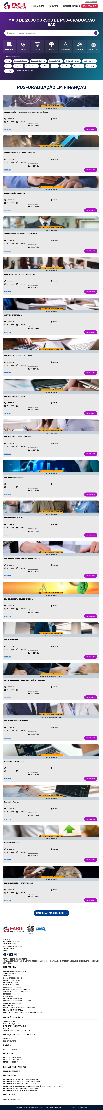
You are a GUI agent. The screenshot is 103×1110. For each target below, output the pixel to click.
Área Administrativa (91, 2)
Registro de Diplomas (12, 1057)
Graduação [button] (54, 6)
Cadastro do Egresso (12, 1003)
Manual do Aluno (10, 1049)
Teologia (9, 71)
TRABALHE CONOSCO (11, 944)
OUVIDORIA (7, 951)
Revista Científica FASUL (13, 1010)
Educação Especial (38, 61)
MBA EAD (6, 1028)
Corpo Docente (9, 973)
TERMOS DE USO (9, 948)
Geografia (18, 66)
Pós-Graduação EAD (11, 1024)
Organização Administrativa (14, 971)
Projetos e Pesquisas (12, 987)
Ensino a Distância (72, 61)
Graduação (7, 1039)
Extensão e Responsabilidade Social (18, 989)
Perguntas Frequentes (12, 999)
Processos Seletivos (11, 980)
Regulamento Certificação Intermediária (20, 1091)
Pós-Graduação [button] (37, 6)
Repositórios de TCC (11, 1062)
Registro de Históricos (12, 1060)
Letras (54, 66)
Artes (8, 61)
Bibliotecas (8, 1005)
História (45, 66)
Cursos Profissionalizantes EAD (16, 1031)
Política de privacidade (80, 1107)
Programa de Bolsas (11, 1071)
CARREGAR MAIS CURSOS (51, 913)
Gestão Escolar (32, 66)
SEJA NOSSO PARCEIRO (11, 942)
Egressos (7, 994)
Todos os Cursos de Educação (24, 70)
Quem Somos (8, 976)
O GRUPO (6, 939)
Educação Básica (20, 61)
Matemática (78, 66)
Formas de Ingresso (11, 985)
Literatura (65, 66)
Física (8, 66)
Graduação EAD (9, 1021)
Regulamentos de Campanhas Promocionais (21, 1088)
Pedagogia (91, 66)
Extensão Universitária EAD (14, 1026)
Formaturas (8, 996)
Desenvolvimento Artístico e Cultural (19, 1008)
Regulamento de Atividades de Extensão (19, 1084)
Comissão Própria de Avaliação (15, 992)
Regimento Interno (10, 982)
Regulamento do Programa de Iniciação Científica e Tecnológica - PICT (32, 1086)
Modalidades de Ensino (12, 978)
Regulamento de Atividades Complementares (21, 1082)
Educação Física (55, 61)
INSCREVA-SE (91, 129)
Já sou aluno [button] (89, 6)
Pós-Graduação (9, 1041)
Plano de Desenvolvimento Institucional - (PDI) (22, 1012)
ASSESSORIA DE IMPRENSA (12, 946)
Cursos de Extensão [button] (71, 6)
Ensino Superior (89, 61)
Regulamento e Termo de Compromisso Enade (21, 1079)
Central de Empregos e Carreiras (17, 1001)
